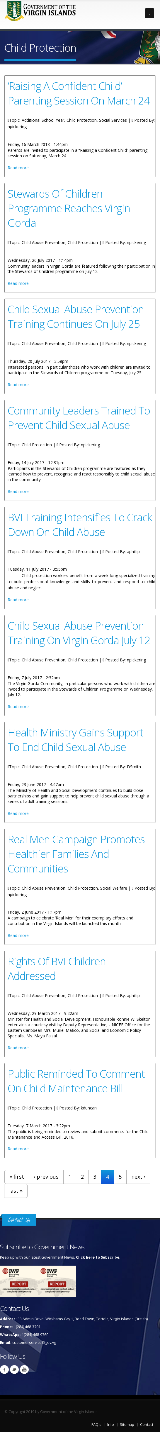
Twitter (14, 1369)
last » (16, 1190)
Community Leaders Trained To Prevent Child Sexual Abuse (79, 417)
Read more (18, 167)
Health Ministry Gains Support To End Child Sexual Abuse (75, 739)
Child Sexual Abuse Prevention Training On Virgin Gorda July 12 (79, 632)
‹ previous (46, 1176)
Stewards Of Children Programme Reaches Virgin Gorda (69, 208)
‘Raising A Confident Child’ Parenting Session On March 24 (79, 93)
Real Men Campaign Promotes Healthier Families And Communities (76, 854)
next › (138, 1176)
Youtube (24, 1369)
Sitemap (127, 1424)
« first (16, 1176)
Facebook (4, 1369)
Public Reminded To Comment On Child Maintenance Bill (76, 1080)
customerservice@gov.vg (34, 1342)
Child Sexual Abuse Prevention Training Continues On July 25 (76, 316)
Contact (146, 1424)
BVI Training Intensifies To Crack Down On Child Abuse (80, 524)
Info (110, 1424)
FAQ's (96, 1424)
